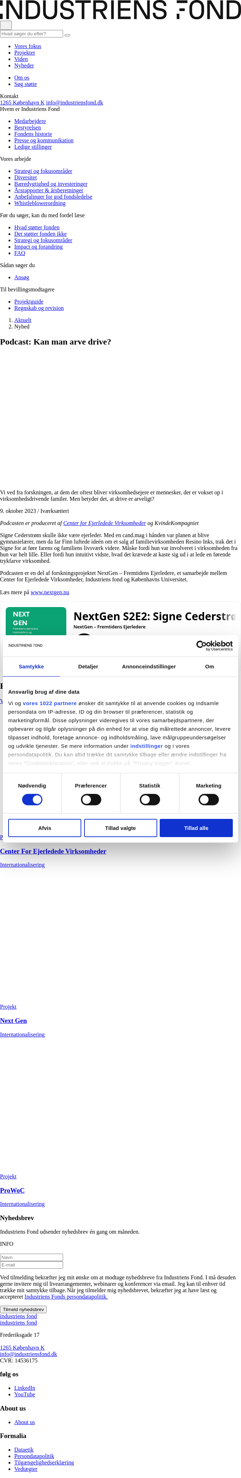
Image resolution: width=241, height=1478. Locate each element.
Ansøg (21, 277)
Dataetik (24, 1450)
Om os (21, 78)
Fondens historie (33, 134)
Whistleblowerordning (40, 203)
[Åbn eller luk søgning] (6, 25)
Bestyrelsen (27, 127)
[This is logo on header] (120, 17)
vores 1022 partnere (50, 703)
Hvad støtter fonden (37, 227)
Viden (21, 59)
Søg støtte (25, 84)
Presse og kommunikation (43, 140)
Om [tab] (209, 666)
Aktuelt (22, 320)
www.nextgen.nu (50, 592)
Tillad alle (196, 828)
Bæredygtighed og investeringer (50, 184)
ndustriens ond (18, 1316)
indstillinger (146, 746)
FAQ (19, 253)
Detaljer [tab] (88, 666)
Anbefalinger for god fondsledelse (53, 197)
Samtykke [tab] (31, 666)
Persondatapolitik (34, 1456)
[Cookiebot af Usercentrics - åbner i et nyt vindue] (201, 646)
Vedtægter (25, 1469)
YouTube (24, 1394)
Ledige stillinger (33, 147)
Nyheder (24, 65)
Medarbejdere (30, 121)
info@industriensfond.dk (74, 103)
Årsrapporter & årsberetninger (48, 190)
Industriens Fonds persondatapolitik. (66, 1297)
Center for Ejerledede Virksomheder (104, 523)
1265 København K (22, 103)
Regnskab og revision (39, 308)
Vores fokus (27, 46)
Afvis (44, 828)
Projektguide (28, 302)
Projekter (24, 53)
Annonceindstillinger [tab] (149, 666)
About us (24, 1422)
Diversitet (25, 177)
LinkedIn (24, 1388)
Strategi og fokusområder (43, 171)
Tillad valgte (120, 828)
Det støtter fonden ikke (40, 234)
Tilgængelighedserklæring (44, 1462)
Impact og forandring (38, 247)
